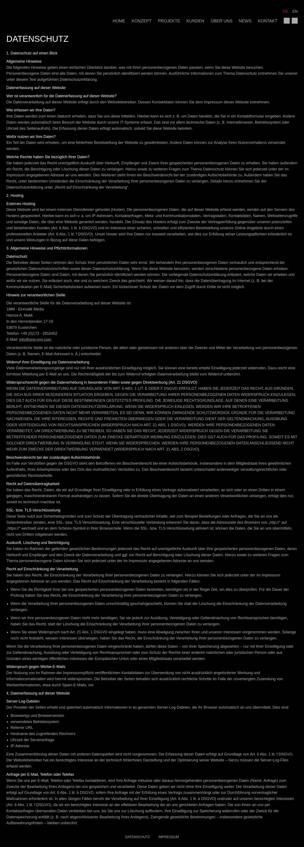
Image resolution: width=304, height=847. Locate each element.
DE (285, 11)
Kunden (195, 21)
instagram (295, 21)
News (245, 21)
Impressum (169, 837)
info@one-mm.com (35, 339)
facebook (287, 21)
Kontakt (267, 21)
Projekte (169, 21)
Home (119, 21)
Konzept (141, 21)
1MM (26, 15)
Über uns (221, 21)
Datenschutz (137, 837)
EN (295, 11)
